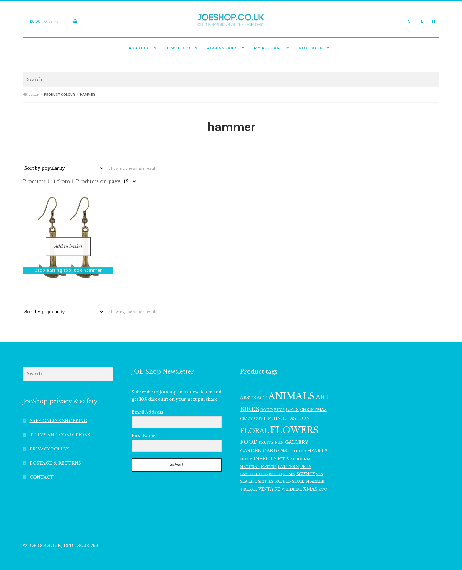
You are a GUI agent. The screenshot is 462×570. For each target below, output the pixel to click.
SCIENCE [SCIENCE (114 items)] (305, 466)
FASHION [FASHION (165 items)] (298, 410)
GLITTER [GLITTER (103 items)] (297, 443)
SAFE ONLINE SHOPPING (58, 413)
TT (433, 21)
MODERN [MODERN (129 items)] (300, 451)
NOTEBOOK (311, 47)
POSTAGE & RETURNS (55, 455)
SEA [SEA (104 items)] (319, 466)
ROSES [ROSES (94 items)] (289, 466)
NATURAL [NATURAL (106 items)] (250, 459)
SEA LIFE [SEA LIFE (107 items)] (248, 474)
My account (268, 47)
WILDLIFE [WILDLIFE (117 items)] (291, 481)
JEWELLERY (178, 47)
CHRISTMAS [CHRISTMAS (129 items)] (313, 402)
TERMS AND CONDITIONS (60, 427)
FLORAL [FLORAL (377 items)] (254, 423)
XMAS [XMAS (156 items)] (310, 481)
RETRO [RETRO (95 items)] (275, 466)
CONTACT (42, 469)
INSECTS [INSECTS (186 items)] (265, 451)
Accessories (222, 47)
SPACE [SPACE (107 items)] (298, 474)
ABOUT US (139, 47)
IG (408, 21)
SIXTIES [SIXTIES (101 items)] (265, 474)
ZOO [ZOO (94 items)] (323, 482)
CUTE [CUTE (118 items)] (260, 411)
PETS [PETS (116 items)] (305, 459)
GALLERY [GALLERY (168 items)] (296, 434)
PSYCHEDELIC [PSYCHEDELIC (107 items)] (254, 466)
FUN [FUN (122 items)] (279, 435)
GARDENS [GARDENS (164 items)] (275, 443)
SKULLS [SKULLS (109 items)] (282, 474)
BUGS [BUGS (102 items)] (279, 402)
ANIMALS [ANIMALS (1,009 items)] (291, 388)
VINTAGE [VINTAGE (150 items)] (269, 481)
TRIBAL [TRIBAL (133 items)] (248, 481)
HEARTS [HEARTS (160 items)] (317, 443)
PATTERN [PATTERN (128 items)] (288, 459)
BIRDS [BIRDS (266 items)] (249, 401)
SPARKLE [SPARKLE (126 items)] (314, 473)
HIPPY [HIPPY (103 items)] (246, 452)
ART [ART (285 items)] (323, 389)
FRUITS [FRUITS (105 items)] (266, 435)
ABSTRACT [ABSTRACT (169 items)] (253, 390)
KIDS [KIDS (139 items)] (283, 451)
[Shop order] (63, 168)
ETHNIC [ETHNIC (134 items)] (277, 410)
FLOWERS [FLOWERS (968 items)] (294, 422)
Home (34, 94)
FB (420, 21)
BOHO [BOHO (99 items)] (266, 402)
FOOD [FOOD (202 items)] (249, 434)
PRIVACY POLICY (49, 441)
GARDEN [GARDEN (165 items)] (251, 443)
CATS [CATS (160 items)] (292, 402)
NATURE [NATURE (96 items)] (269, 459)
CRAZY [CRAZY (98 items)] (246, 411)
